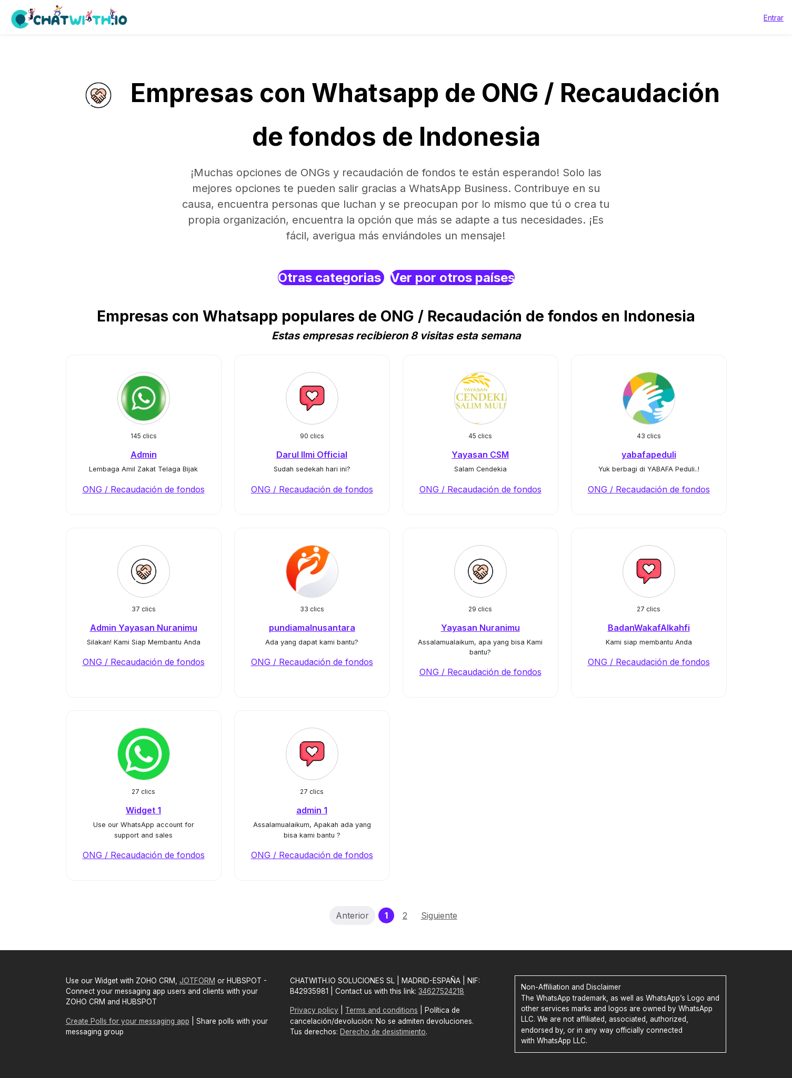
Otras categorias (331, 277)
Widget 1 (143, 810)
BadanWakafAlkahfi (649, 627)
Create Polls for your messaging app (127, 1021)
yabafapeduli (648, 454)
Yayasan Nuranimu (480, 627)
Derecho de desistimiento (383, 1031)
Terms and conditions (381, 1010)
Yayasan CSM (480, 454)
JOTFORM (197, 980)
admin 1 (311, 810)
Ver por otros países (452, 277)
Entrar (774, 17)
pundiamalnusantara (312, 627)
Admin (144, 454)
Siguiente (439, 915)
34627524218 (441, 991)
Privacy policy (314, 1010)
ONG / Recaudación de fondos (144, 489)
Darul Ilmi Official (311, 454)
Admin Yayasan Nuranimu (143, 627)
